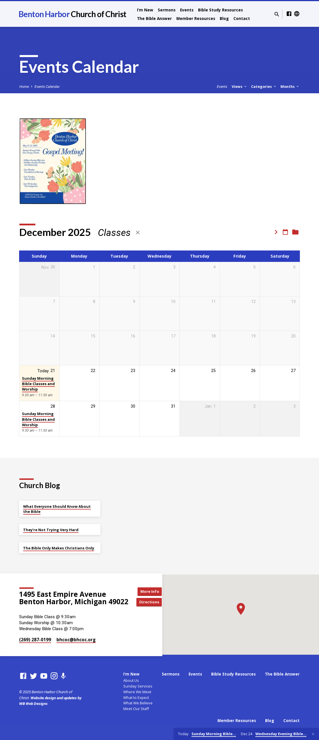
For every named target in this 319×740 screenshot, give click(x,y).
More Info (151, 591)
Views (239, 86)
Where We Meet (137, 691)
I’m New (145, 10)
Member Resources (195, 18)
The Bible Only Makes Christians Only (58, 548)
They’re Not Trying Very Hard (50, 529)
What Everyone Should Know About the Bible (57, 509)
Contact (241, 18)
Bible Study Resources (220, 10)
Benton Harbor (72, 14)
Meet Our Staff (136, 708)
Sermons (166, 10)
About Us (131, 680)
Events (186, 10)
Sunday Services (137, 686)
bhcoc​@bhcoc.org (76, 639)
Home (24, 86)
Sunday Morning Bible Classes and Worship (38, 384)
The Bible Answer (154, 18)
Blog (224, 18)
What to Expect (136, 697)
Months (290, 86)
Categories (264, 86)
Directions (150, 602)
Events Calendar (47, 86)
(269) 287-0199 (35, 639)
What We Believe (138, 702)
